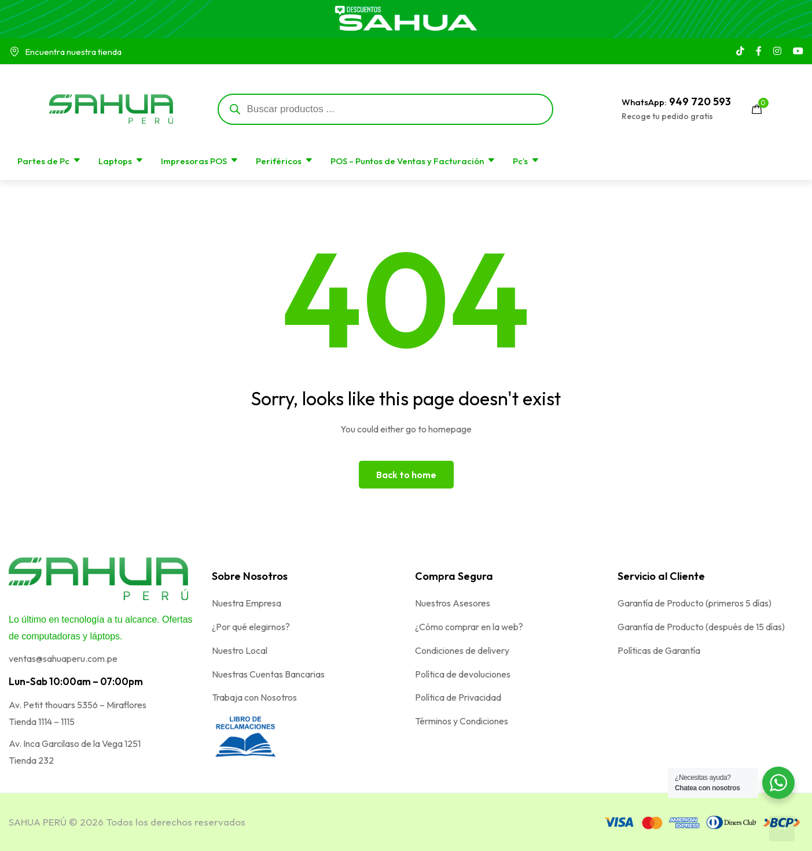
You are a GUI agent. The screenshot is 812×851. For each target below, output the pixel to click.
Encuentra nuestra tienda (65, 51)
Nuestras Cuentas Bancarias (268, 674)
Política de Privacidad (458, 697)
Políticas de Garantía (659, 650)
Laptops (121, 161)
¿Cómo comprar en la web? (469, 626)
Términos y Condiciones (461, 721)
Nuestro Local (239, 650)
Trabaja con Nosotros (254, 697)
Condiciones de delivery (462, 650)
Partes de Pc (49, 161)
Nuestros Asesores (452, 603)
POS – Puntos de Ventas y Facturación (412, 161)
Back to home (406, 474)
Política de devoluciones (462, 674)
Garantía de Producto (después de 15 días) (701, 626)
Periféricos (284, 161)
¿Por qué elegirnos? (251, 626)
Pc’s (526, 161)
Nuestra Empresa (246, 603)
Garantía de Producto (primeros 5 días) (694, 603)
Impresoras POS (199, 161)
